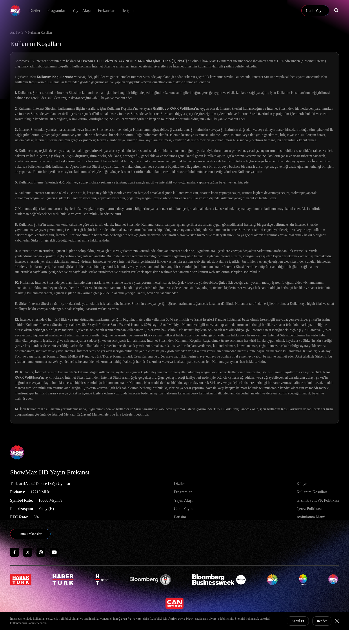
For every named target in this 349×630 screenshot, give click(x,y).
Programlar (56, 10)
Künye (301, 483)
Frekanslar (106, 10)
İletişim (128, 10)
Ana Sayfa (19, 32)
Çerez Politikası (309, 509)
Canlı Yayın (183, 509)
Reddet (322, 621)
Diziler (34, 10)
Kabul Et (297, 621)
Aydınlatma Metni (310, 517)
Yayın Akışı (81, 10)
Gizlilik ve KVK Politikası (317, 500)
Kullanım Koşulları (40, 32)
